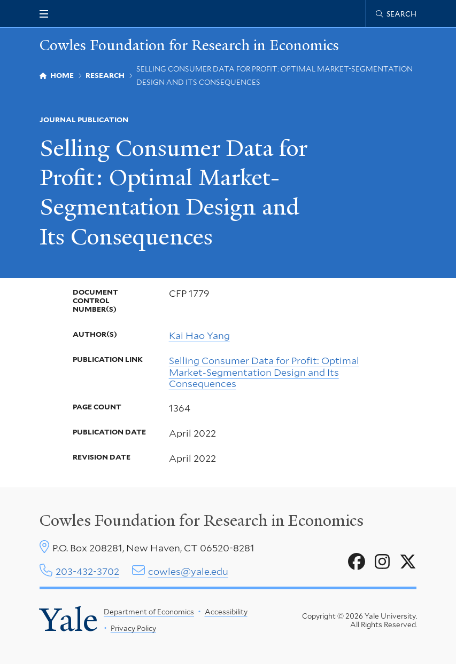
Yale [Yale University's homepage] (69, 620)
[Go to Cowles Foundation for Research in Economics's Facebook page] (356, 562)
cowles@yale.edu (188, 571)
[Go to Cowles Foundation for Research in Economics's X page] (407, 562)
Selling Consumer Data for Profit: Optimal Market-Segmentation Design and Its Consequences (264, 372)
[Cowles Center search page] (396, 14)
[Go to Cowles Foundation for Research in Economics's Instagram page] (382, 562)
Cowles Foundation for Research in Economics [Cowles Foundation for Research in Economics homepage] (189, 45)
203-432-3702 (87, 571)
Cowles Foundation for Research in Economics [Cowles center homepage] (202, 520)
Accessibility (226, 611)
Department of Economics (149, 611)
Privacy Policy (133, 628)
